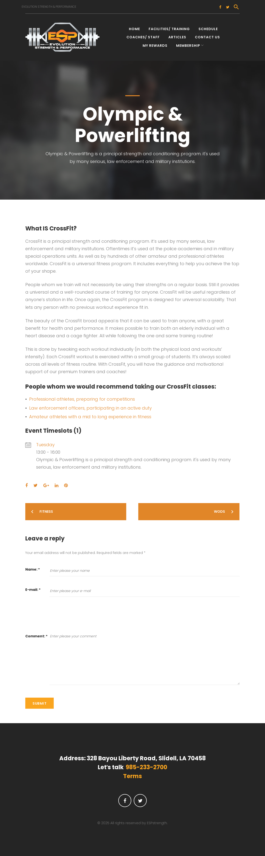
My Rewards (155, 43)
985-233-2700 (146, 765)
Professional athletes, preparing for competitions (82, 398)
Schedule (208, 27)
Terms (132, 774)
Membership (188, 43)
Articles (177, 35)
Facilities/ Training (169, 27)
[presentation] (62, 617)
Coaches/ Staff (143, 35)
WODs (219, 510)
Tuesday (45, 443)
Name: (32, 568)
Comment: (36, 634)
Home (134, 27)
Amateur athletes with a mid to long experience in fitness (90, 415)
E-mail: (32, 588)
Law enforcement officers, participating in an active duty (90, 406)
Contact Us (207, 35)
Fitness (46, 510)
